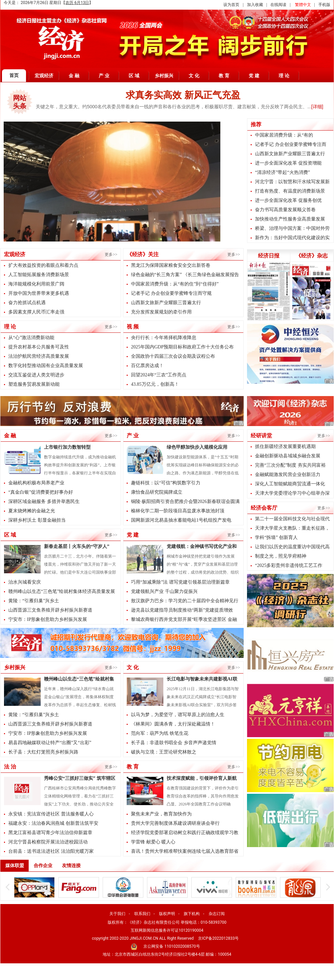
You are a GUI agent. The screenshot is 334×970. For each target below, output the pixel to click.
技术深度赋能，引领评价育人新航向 (202, 779)
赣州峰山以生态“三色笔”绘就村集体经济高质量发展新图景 (79, 680)
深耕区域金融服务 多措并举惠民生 (44, 501)
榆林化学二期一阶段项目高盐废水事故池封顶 (177, 510)
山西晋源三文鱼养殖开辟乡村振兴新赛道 (50, 610)
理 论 (284, 75)
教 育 (224, 75)
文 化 (194, 75)
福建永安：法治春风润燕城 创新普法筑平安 (53, 823)
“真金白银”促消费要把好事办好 (40, 492)
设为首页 (231, 4)
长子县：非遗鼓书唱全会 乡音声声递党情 (173, 742)
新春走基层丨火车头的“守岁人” (76, 546)
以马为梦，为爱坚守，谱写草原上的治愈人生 (177, 714)
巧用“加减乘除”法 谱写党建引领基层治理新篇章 (180, 582)
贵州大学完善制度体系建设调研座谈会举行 (175, 823)
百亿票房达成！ (147, 365)
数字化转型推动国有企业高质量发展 (45, 365)
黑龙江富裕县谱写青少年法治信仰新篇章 (50, 832)
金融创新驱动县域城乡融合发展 (287, 455)
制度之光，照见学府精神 (280, 556)
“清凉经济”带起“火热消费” (282, 172)
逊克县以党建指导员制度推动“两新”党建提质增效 (182, 610)
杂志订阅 (217, 913)
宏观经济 (44, 75)
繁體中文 (303, 4)
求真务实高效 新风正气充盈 (183, 95)
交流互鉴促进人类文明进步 (36, 374)
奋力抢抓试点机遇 (27, 302)
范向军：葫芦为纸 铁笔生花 (159, 733)
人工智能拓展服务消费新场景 (38, 274)
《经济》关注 (143, 254)
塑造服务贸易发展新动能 (34, 384)
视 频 (133, 326)
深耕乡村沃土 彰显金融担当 (37, 520)
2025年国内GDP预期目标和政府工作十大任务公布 (182, 346)
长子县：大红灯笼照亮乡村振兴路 (43, 751)
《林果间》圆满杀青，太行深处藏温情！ (173, 724)
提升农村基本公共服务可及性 (38, 346)
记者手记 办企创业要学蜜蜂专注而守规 (171, 293)
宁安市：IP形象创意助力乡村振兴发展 (47, 619)
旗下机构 (192, 913)
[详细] (317, 106)
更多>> (111, 254)
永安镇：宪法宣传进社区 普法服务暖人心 (51, 813)
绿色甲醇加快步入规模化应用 (197, 447)
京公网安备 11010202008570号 (171, 946)
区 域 (134, 75)
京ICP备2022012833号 (218, 938)
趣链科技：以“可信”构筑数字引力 (165, 482)
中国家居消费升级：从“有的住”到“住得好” (175, 283)
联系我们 (142, 913)
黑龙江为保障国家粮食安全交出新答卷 (170, 265)
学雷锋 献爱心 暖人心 (153, 841)
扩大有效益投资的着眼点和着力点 (43, 265)
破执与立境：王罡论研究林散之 (163, 751)
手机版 (324, 4)
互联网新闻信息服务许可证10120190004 (167, 930)
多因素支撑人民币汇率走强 (36, 311)
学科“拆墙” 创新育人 (276, 537)
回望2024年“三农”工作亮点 (158, 374)
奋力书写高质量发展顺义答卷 (285, 209)
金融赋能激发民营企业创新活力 (287, 474)
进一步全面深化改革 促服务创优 (288, 200)
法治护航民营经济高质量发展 (38, 356)
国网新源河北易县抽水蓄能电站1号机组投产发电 (181, 520)
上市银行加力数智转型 (67, 447)
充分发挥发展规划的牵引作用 (161, 311)
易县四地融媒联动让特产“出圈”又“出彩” (49, 742)
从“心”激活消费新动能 (31, 337)
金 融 (74, 75)
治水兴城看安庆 (24, 582)
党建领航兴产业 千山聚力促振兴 (164, 591)
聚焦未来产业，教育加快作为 (161, 813)
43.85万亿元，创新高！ (155, 384)
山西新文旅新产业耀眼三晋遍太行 (166, 302)
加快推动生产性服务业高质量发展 (290, 219)
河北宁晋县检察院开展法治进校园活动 (48, 841)
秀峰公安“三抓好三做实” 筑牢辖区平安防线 (79, 779)
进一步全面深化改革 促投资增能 (288, 163)
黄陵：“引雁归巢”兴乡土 (33, 600)
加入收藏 (255, 4)
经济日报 (268, 255)
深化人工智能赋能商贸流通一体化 (290, 483)
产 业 (104, 75)
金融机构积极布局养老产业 (36, 482)
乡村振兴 (164, 75)
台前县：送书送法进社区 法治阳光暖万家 (51, 851)
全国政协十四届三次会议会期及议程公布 (173, 356)
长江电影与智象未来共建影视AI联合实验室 (202, 680)
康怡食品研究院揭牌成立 (156, 492)
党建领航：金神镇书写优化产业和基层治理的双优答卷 (202, 547)
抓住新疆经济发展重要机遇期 (285, 446)
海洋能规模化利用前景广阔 (36, 283)
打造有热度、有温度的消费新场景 (290, 191)
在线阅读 (278, 4)
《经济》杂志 (312, 255)
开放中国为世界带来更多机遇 (38, 293)
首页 (14, 75)
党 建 (254, 75)
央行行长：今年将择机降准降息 (163, 337)
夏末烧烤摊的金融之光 (31, 510)
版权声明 (167, 913)
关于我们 (117, 913)
